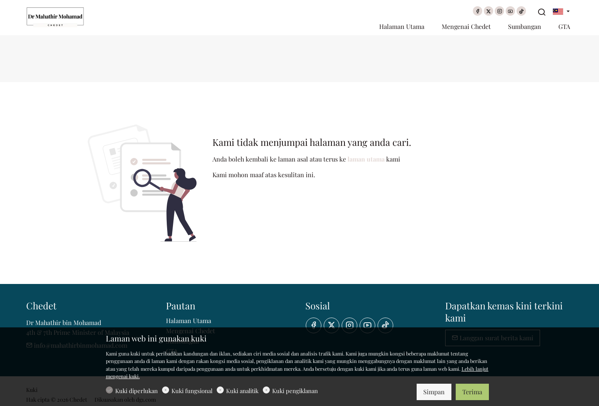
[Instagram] (499, 11)
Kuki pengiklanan (295, 391)
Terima (472, 392)
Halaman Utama (188, 320)
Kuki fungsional (191, 391)
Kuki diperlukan (136, 391)
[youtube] (510, 11)
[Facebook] (477, 11)
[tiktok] (521, 11)
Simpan (434, 392)
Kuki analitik (242, 391)
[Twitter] (488, 11)
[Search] (541, 12)
